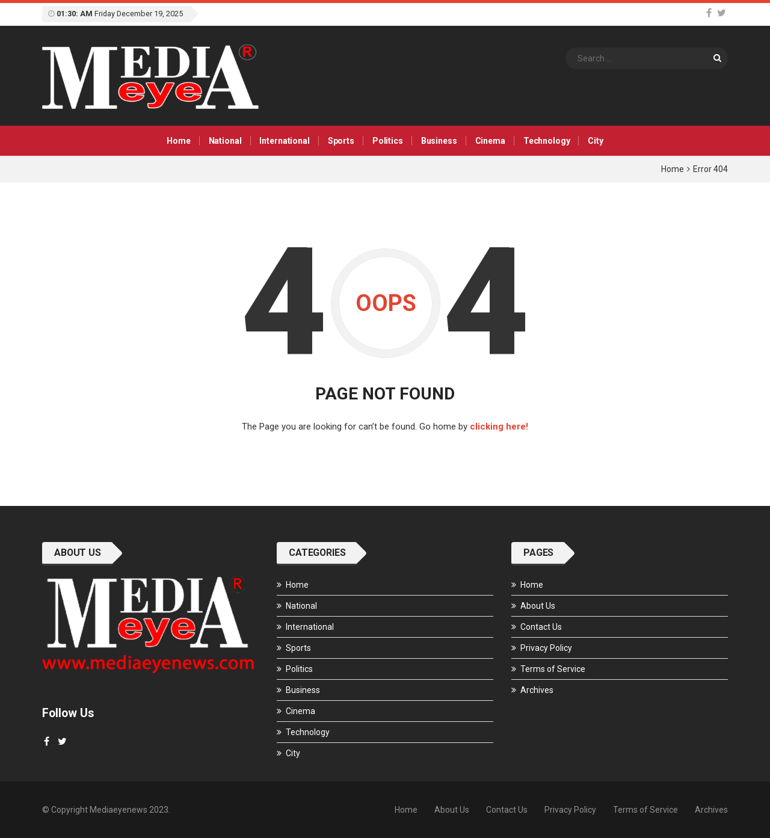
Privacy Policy (546, 648)
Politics (387, 141)
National (225, 141)
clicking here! (499, 426)
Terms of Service (552, 669)
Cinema (490, 141)
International (284, 141)
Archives (536, 690)
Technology (546, 141)
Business (439, 141)
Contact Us (541, 627)
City (595, 141)
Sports (341, 141)
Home (178, 141)
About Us (537, 606)
